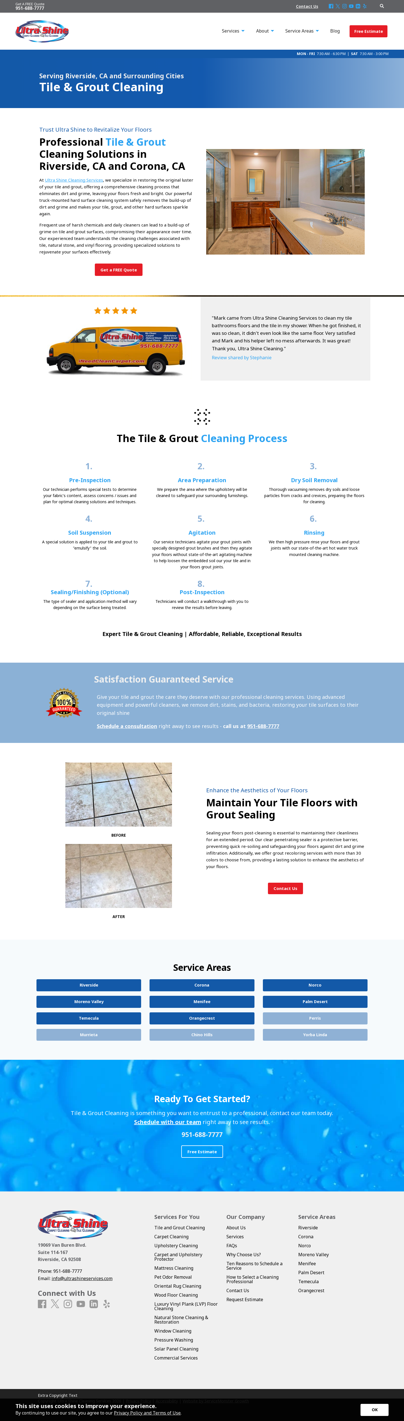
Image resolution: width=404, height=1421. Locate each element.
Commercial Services (176, 1358)
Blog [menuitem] (335, 31)
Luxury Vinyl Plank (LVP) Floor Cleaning (186, 1306)
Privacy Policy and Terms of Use (147, 1413)
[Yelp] (364, 6)
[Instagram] (344, 6)
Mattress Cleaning (173, 1268)
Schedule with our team (167, 1122)
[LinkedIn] (358, 6)
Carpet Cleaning (171, 1236)
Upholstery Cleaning (176, 1245)
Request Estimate (244, 1299)
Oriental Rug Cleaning (177, 1286)
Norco (304, 1245)
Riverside (308, 1227)
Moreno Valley (313, 1254)
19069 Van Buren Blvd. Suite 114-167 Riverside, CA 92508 (62, 1252)
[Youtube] (351, 6)
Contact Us (237, 1290)
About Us (236, 1227)
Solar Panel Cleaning (176, 1349)
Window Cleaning (172, 1331)
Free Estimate (368, 31)
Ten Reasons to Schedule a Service (254, 1265)
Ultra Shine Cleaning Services (74, 179)
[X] (338, 6)
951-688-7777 (263, 726)
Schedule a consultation (127, 726)
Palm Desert (311, 1272)
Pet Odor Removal (173, 1277)
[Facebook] (331, 6)
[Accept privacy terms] (375, 1410)
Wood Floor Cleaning (176, 1295)
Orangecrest (311, 1290)
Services (235, 1236)
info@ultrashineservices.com (82, 1278)
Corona (305, 1236)
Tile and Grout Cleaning (179, 1227)
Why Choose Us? (243, 1254)
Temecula (308, 1281)
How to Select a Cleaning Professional (252, 1279)
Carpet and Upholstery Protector (178, 1256)
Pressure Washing (173, 1340)
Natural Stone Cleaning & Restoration (181, 1319)
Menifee (307, 1263)
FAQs (231, 1245)
